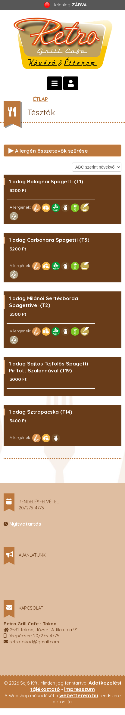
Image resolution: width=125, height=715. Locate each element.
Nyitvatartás (25, 524)
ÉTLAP (40, 99)
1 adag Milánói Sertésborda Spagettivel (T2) (43, 301)
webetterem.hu (78, 695)
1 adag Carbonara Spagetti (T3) (49, 240)
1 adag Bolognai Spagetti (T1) (46, 181)
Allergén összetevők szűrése (48, 150)
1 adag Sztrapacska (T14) (40, 412)
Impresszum (79, 689)
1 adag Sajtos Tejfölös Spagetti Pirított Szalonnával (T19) (48, 367)
